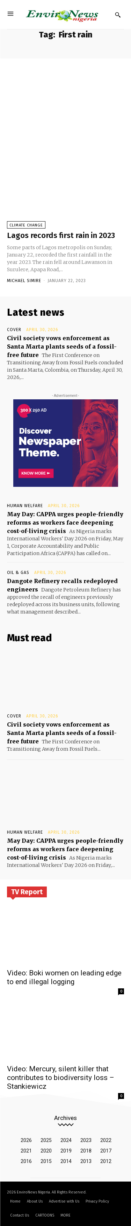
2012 (105, 1161)
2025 (46, 1140)
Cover (14, 330)
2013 (86, 1161)
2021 (26, 1151)
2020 (46, 1151)
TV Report (27, 892)
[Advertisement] (65, 99)
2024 (66, 1140)
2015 (46, 1161)
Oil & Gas (18, 572)
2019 (66, 1151)
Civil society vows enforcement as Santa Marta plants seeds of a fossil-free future (62, 346)
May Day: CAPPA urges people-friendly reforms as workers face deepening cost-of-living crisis (65, 522)
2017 (105, 1151)
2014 (66, 1161)
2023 (86, 1140)
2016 (26, 1161)
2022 (105, 1140)
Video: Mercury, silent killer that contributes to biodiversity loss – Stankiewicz (60, 1078)
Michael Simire (24, 280)
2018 (86, 1151)
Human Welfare (25, 506)
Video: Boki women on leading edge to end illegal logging (64, 977)
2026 (26, 1140)
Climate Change (26, 225)
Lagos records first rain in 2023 (61, 235)
